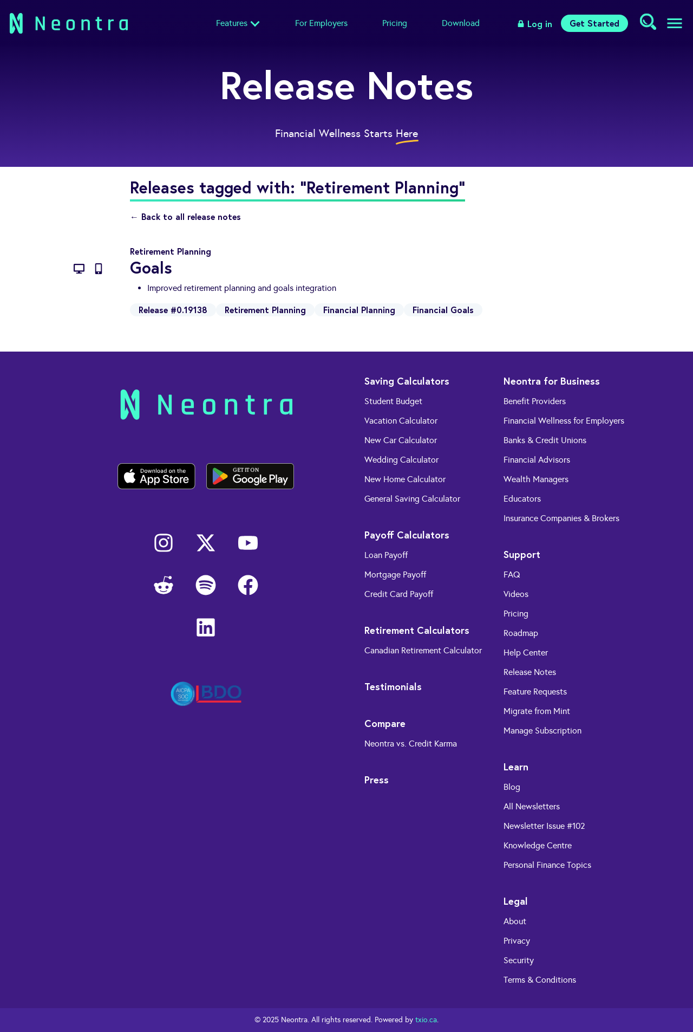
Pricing (394, 23)
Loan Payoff (386, 555)
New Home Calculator (405, 479)
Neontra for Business (552, 380)
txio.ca (426, 1019)
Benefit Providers (535, 401)
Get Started (594, 23)
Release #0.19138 (173, 309)
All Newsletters (532, 806)
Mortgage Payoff (395, 574)
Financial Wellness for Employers (564, 421)
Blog (512, 787)
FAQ (512, 574)
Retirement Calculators (416, 630)
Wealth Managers (536, 479)
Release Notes (530, 672)
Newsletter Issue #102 (544, 826)
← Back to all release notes (185, 216)
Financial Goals (443, 309)
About (515, 921)
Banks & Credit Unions (545, 440)
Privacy (517, 941)
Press (376, 779)
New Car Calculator (400, 440)
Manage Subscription (542, 730)
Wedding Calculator (401, 460)
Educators (522, 499)
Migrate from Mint (537, 711)
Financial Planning (359, 309)
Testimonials (393, 686)
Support (522, 554)
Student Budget (393, 401)
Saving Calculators (406, 380)
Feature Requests (535, 691)
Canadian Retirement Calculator (423, 650)
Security (519, 960)
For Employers (321, 23)
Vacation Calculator (400, 421)
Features (231, 23)
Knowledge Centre (538, 845)
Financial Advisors (537, 460)
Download (461, 23)
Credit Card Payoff (398, 594)
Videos (516, 594)
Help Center (526, 652)
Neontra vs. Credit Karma (410, 743)
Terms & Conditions (540, 980)
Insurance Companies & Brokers (561, 518)
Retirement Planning (265, 309)
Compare (385, 723)
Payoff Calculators (406, 534)
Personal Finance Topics (547, 865)
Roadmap (521, 633)
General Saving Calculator (412, 499)
